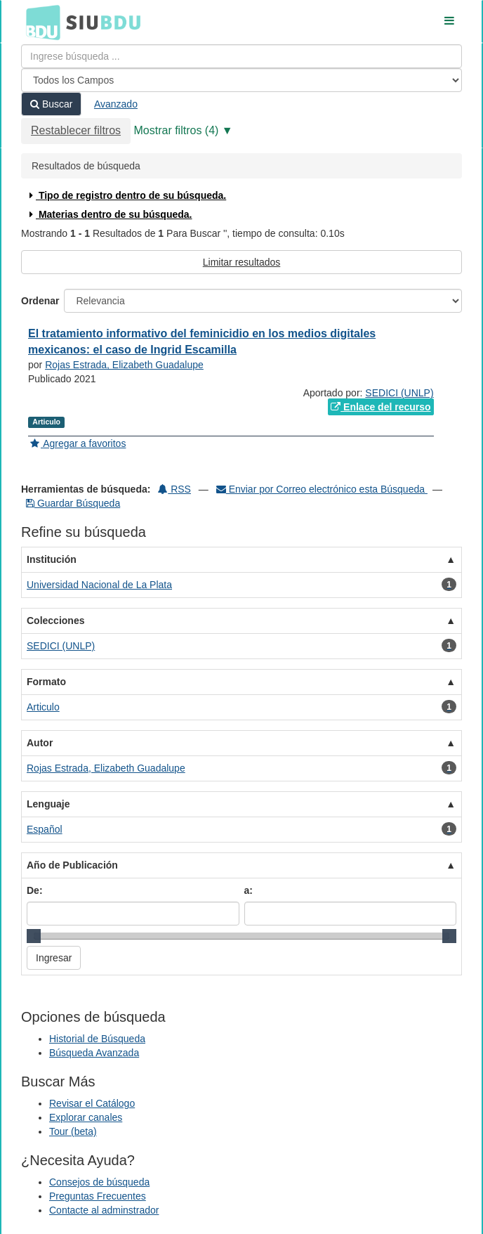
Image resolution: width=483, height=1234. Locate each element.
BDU (39, 22)
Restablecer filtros (76, 130)
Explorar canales (85, 1117)
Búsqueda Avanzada (94, 1052)
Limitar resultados (242, 262)
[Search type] (241, 80)
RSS (174, 489)
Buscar (51, 104)
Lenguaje (48, 804)
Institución (52, 559)
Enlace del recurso (380, 407)
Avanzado (116, 104)
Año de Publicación (72, 865)
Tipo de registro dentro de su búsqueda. (126, 195)
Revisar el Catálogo (92, 1103)
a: (248, 890)
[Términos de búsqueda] (241, 56)
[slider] (34, 936)
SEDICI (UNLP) (399, 392)
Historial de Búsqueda (97, 1038)
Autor (40, 742)
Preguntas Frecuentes (97, 1196)
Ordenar (40, 300)
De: (35, 890)
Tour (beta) (73, 1131)
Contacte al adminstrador (104, 1210)
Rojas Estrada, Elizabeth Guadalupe (124, 364)
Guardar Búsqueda (73, 503)
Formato (46, 681)
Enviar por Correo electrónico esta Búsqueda (322, 489)
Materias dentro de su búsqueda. (109, 214)
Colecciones (55, 620)
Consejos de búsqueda (99, 1182)
